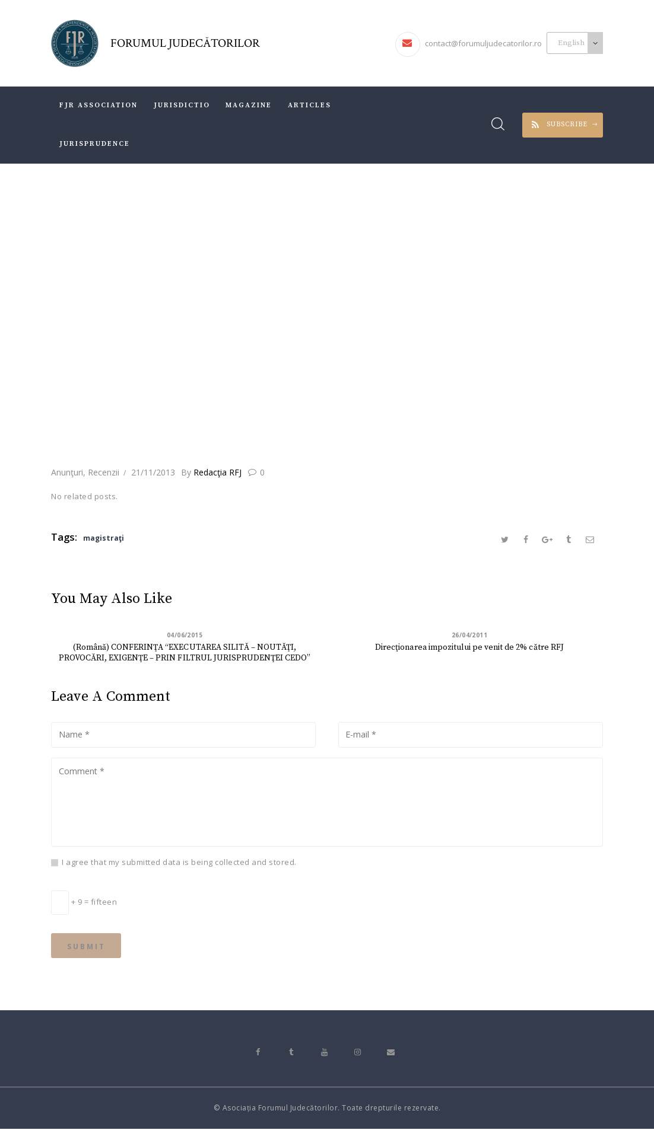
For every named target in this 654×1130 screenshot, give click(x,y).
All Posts (258, 368)
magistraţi (103, 538)
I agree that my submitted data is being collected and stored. (179, 862)
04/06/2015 (185, 635)
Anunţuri (67, 472)
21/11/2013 (153, 472)
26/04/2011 (470, 635)
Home (212, 368)
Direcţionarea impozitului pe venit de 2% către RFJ (469, 648)
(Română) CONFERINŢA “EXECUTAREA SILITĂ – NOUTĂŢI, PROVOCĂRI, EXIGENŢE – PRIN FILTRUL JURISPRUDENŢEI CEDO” (184, 653)
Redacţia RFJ (212, 472)
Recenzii (103, 472)
